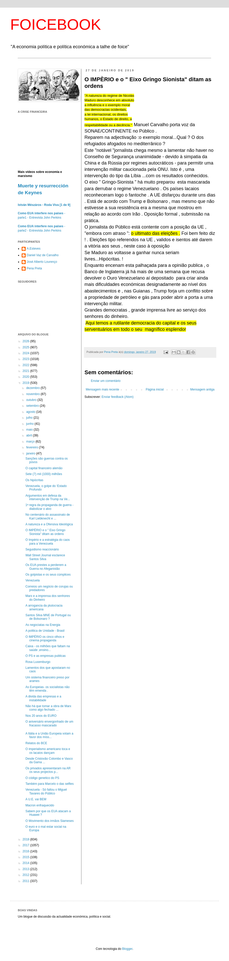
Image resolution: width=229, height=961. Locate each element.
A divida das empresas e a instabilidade (43, 698)
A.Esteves (33, 248)
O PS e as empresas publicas (45, 656)
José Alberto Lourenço (42, 262)
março (31, 441)
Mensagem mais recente (102, 389)
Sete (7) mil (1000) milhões (43, 474)
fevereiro (32, 447)
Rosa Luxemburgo (37, 662)
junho (30, 424)
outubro (31, 400)
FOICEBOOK (55, 24)
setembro (33, 406)
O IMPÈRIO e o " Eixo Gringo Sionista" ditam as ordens (45, 531)
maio (30, 429)
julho (30, 417)
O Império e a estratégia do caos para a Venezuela (47, 541)
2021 (26, 371)
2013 (26, 869)
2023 (26, 359)
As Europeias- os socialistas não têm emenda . (47, 688)
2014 (26, 863)
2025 (26, 347)
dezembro (33, 388)
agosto (31, 412)
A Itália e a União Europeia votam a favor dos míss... (49, 735)
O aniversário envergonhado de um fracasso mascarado (49, 723)
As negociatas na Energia (42, 625)
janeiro (31, 453)
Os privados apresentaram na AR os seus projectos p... (47, 770)
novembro (33, 394)
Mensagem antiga (202, 389)
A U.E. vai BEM (35, 799)
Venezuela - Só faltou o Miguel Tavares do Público (46, 791)
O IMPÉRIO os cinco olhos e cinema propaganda (44, 638)
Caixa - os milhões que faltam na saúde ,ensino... (47, 647)
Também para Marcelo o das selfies (49, 784)
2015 (26, 857)
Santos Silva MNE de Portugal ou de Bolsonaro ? (48, 617)
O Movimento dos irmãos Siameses (49, 821)
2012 (26, 875)
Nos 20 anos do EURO (40, 716)
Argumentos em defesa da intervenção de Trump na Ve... (47, 497)
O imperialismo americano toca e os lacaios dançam (47, 750)
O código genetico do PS (42, 778)
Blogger (127, 949)
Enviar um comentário (106, 381)
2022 (26, 365)
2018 (26, 839)
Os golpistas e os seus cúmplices (47, 574)
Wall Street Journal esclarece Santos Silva (45, 557)
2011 (26, 881)
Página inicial (155, 389)
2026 (26, 341)
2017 (26, 845)
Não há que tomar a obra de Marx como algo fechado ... (48, 707)
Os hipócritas (34, 480)
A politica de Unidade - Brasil (44, 630)
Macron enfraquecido (39, 805)
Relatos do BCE (36, 743)
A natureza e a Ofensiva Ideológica (49, 524)
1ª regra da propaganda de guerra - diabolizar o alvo (49, 506)
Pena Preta (34, 268)
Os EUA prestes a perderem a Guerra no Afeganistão (45, 566)
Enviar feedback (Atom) (117, 397)
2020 (26, 377)
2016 (26, 851)
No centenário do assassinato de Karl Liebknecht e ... (47, 516)
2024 (26, 353)
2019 (26, 383)
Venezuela (32, 580)
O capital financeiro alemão (43, 468)
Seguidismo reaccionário (42, 549)
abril (29, 435)
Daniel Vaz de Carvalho (43, 255)
